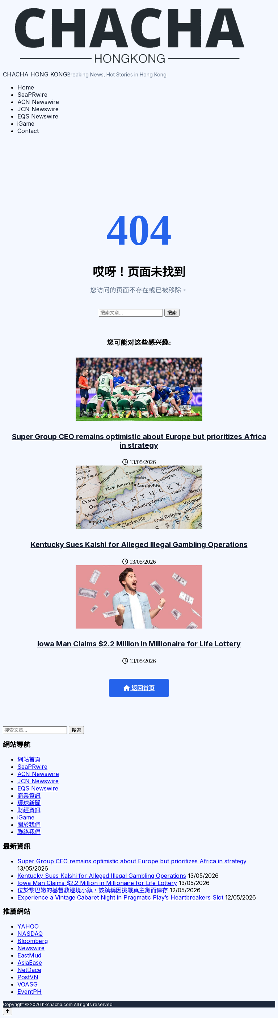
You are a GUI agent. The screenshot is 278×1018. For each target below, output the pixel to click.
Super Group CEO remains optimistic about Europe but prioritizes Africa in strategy (139, 441)
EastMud (29, 955)
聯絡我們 (29, 831)
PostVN (27, 977)
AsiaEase (29, 962)
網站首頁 (29, 759)
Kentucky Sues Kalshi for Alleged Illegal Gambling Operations (139, 544)
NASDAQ (30, 933)
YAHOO (28, 926)
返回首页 (139, 688)
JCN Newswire (38, 109)
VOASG (27, 984)
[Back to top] (7, 1011)
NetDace (29, 969)
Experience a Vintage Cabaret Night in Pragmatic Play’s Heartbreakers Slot (120, 897)
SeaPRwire (32, 94)
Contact (28, 130)
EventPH (29, 991)
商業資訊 (29, 795)
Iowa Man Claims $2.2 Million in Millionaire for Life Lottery (139, 643)
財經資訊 (29, 810)
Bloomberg (32, 940)
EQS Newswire (37, 116)
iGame (25, 123)
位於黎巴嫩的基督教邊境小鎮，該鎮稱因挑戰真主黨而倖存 (92, 890)
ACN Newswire (38, 101)
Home (25, 87)
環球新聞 (29, 802)
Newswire (31, 948)
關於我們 (29, 824)
